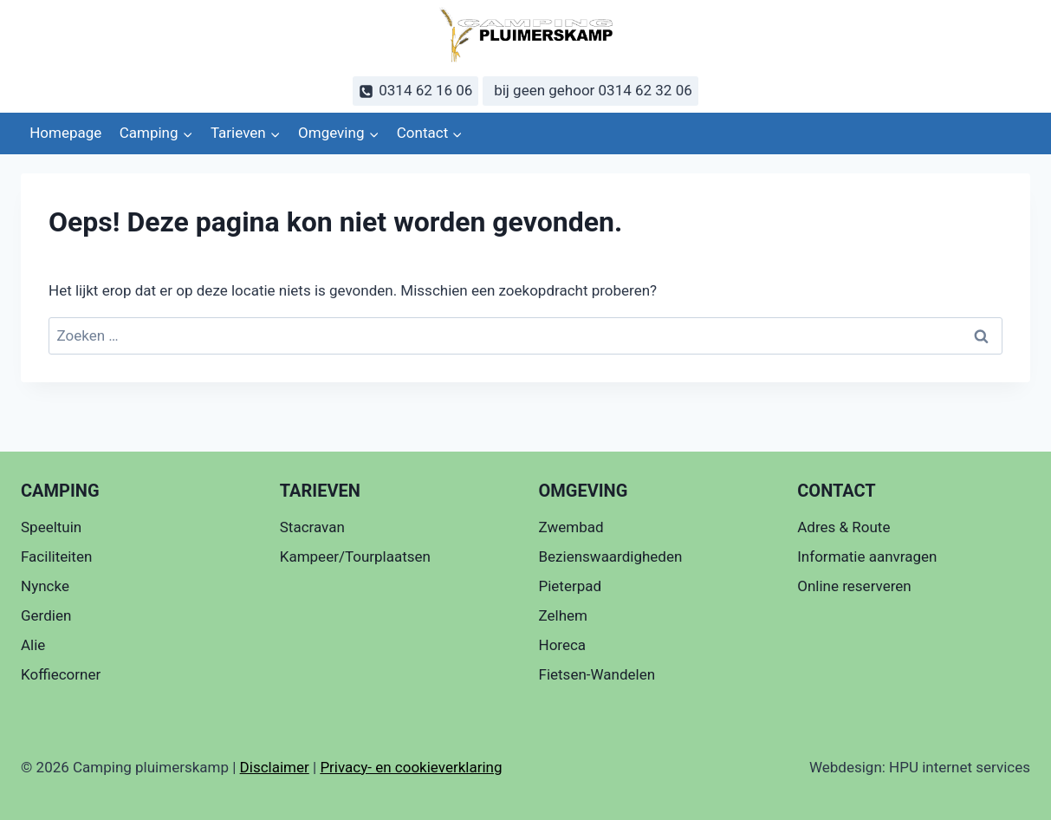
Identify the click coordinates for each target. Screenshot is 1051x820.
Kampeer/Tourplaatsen (355, 556)
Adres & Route (843, 527)
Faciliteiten (56, 556)
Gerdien (46, 615)
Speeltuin (51, 527)
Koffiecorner (61, 674)
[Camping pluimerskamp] (526, 34)
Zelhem (563, 615)
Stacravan (312, 527)
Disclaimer (274, 767)
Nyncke (45, 586)
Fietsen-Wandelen (597, 674)
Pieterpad (570, 586)
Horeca (563, 645)
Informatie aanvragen (867, 556)
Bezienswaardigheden (611, 556)
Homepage (65, 132)
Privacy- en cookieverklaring (411, 767)
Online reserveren (854, 586)
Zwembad (571, 527)
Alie (33, 645)
